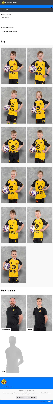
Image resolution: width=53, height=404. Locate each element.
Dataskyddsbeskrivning (7, 387)
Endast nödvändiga (31, 397)
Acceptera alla (20, 397)
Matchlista (4, 22)
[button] (13, 67)
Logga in (26, 10)
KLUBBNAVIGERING (27, 2)
